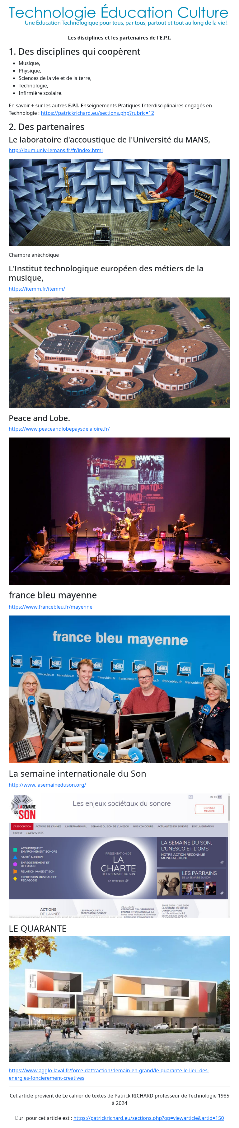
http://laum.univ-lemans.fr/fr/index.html (56, 150)
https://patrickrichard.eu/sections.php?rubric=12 (97, 113)
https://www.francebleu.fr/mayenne (50, 606)
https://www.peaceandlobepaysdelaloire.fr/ (59, 428)
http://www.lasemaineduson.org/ (47, 784)
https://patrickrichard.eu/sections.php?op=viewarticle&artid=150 (148, 1118)
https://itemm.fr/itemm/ (37, 288)
